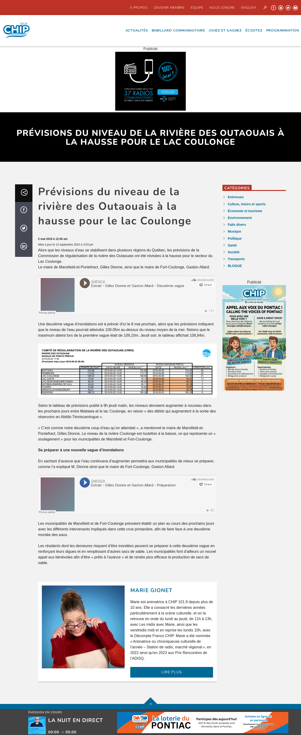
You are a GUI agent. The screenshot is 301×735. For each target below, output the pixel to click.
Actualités (137, 30)
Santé (232, 245)
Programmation (282, 30)
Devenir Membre (169, 7)
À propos (139, 7)
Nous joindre (222, 7)
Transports (236, 259)
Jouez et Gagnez (225, 30)
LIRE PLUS (171, 672)
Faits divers (237, 224)
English (248, 7)
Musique (234, 231)
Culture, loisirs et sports (246, 204)
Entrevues (236, 197)
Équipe (197, 7)
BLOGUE (235, 266)
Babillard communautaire (178, 30)
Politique (235, 238)
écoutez (254, 30)
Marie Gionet (151, 590)
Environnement (240, 218)
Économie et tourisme (245, 211)
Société (233, 252)
